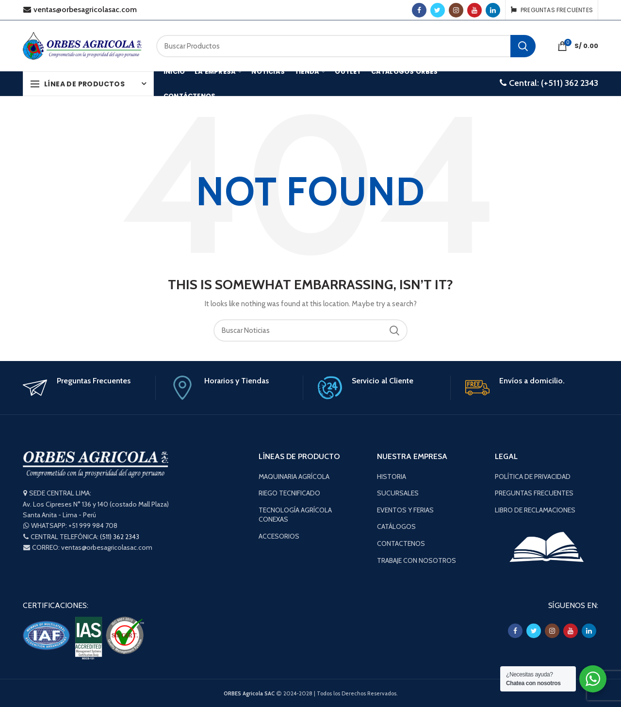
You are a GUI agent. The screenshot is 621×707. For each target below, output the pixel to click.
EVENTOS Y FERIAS (405, 510)
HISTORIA (391, 476)
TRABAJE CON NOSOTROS (416, 560)
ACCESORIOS (279, 536)
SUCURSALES (398, 493)
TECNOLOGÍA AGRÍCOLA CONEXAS (295, 515)
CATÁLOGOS (396, 526)
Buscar (523, 46)
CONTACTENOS (401, 543)
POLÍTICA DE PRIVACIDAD (533, 476)
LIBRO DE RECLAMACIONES (535, 510)
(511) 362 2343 (119, 536)
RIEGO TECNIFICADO (289, 493)
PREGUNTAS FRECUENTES (534, 493)
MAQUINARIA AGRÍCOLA (294, 476)
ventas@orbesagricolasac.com (85, 9)
